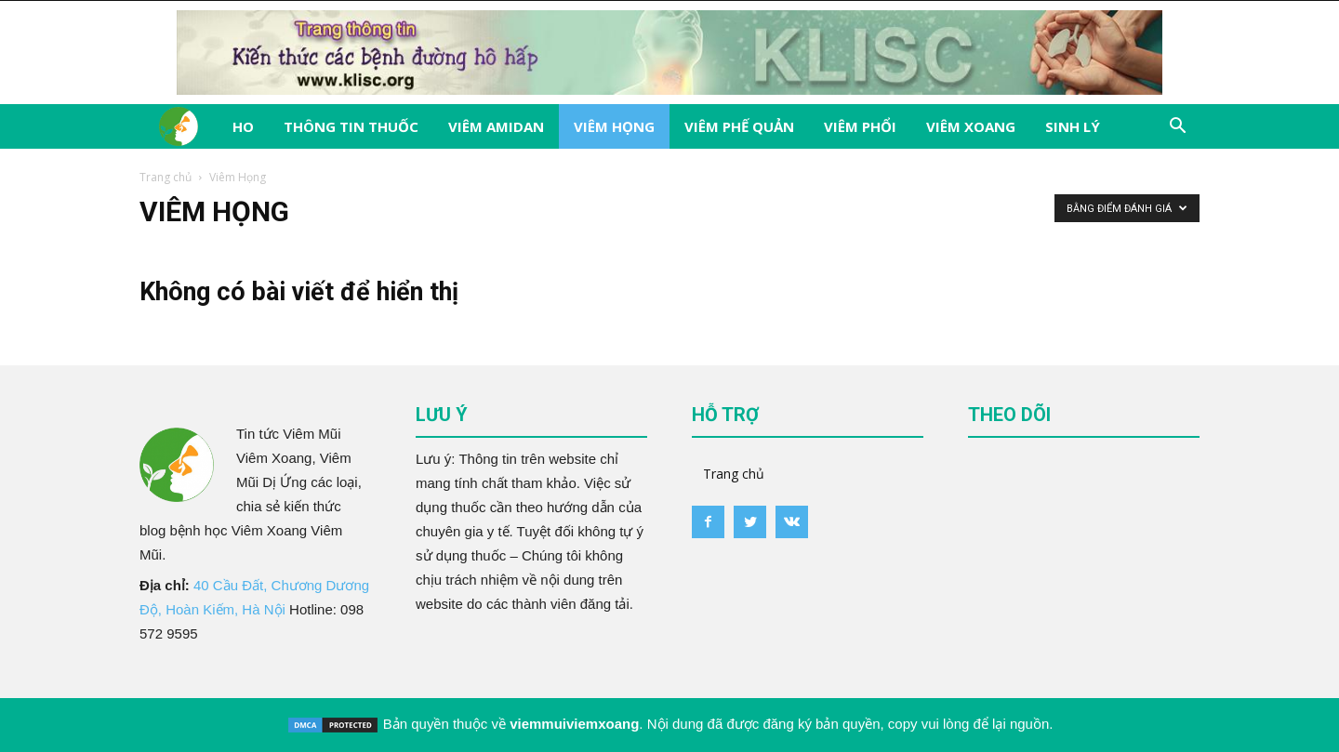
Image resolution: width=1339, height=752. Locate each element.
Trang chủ (165, 177)
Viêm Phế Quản (739, 126)
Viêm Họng (614, 126)
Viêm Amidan (496, 126)
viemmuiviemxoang (574, 724)
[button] (1177, 128)
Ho (243, 126)
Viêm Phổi (860, 126)
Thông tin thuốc (351, 126)
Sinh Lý (1072, 126)
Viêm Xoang (970, 126)
